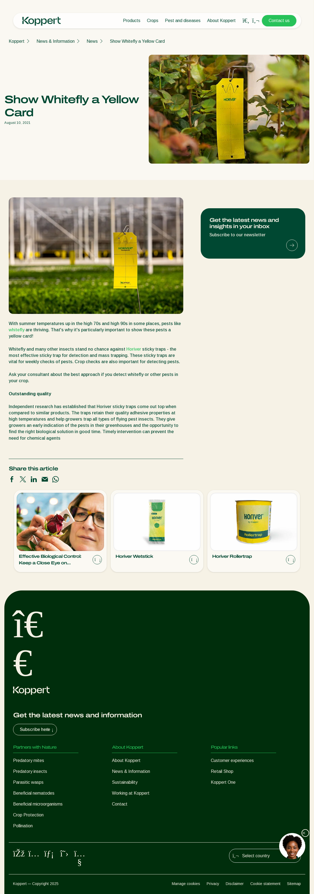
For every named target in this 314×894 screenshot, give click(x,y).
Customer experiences (232, 760)
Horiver (133, 349)
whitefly (17, 329)
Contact (119, 804)
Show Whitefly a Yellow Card (137, 41)
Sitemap (294, 883)
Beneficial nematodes (33, 793)
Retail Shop (222, 771)
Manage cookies (186, 883)
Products (131, 20)
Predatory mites (28, 760)
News (92, 41)
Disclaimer (235, 883)
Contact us (279, 20)
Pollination (23, 825)
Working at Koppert (131, 793)
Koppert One (223, 782)
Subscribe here (37, 729)
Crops (152, 20)
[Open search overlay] (246, 20)
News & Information (55, 41)
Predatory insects (30, 771)
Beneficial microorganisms (38, 804)
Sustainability (125, 782)
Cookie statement (265, 883)
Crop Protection (28, 815)
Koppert (17, 41)
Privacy (213, 883)
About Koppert (221, 20)
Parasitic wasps (28, 782)
